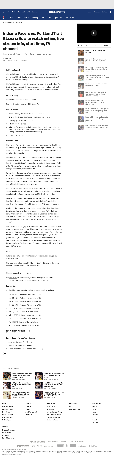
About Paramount (31, 412)
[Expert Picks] (58, 17)
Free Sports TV (7, 412)
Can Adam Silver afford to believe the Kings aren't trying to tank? (97, 126)
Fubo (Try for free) (15, 127)
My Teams (5, 435)
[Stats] (43, 17)
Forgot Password (8, 438)
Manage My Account (9, 430)
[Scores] (18, 17)
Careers (27, 409)
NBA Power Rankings (8, 22)
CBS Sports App (20, 124)
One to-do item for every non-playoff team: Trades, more (96, 60)
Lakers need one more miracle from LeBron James (96, 85)
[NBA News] (10, 17)
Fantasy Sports (7, 409)
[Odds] (66, 17)
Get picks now (42, 280)
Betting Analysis (8, 415)
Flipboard (95, 423)
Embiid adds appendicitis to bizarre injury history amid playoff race (95, 102)
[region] (94, 33)
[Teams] (49, 17)
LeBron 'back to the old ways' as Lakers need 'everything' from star (97, 110)
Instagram (95, 412)
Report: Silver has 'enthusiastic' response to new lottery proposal (96, 119)
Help (70, 407)
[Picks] (72, 17)
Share (106, 45)
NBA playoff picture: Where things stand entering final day (21, 385)
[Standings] (35, 17)
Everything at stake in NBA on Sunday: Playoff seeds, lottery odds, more (96, 69)
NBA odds (14, 259)
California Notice (53, 420)
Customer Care (74, 409)
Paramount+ (29, 415)
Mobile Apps (6, 420)
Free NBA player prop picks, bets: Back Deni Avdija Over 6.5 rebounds (53, 385)
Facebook (95, 415)
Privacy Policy (51, 409)
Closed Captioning (53, 417)
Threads (94, 420)
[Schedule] (26, 17)
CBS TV (27, 417)
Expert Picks (19, 22)
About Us (28, 407)
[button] (77, 17)
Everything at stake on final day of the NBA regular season (54, 375)
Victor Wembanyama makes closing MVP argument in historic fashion (22, 375)
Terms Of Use (51, 407)
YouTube (95, 407)
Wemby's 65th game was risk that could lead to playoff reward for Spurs (97, 77)
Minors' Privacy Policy (54, 412)
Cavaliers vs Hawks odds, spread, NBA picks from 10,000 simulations (21, 394)
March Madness (7, 417)
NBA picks (13, 277)
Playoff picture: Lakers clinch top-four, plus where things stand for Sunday (95, 94)
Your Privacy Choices (54, 415)
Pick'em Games (7, 407)
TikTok (94, 409)
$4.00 (20, 135)
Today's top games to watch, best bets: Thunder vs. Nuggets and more (54, 394)
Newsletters (6, 433)
